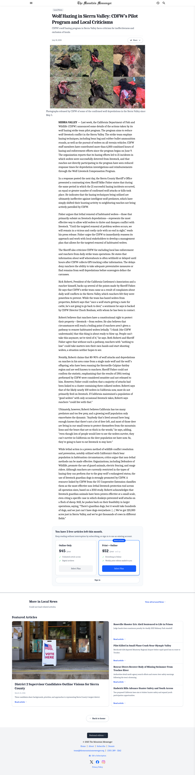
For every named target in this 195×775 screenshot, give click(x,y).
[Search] (164, 3)
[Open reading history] (158, 3)
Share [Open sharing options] (135, 40)
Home (83, 746)
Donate (111, 746)
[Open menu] (31, 3)
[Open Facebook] (97, 762)
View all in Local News (155, 602)
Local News (58, 10)
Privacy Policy (97, 767)
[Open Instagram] (103, 762)
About (91, 746)
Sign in (97, 580)
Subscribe (101, 746)
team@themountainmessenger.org (89, 750)
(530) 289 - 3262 (114, 750)
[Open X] (91, 762)
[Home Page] (94, 3)
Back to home (97, 718)
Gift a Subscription (97, 756)
